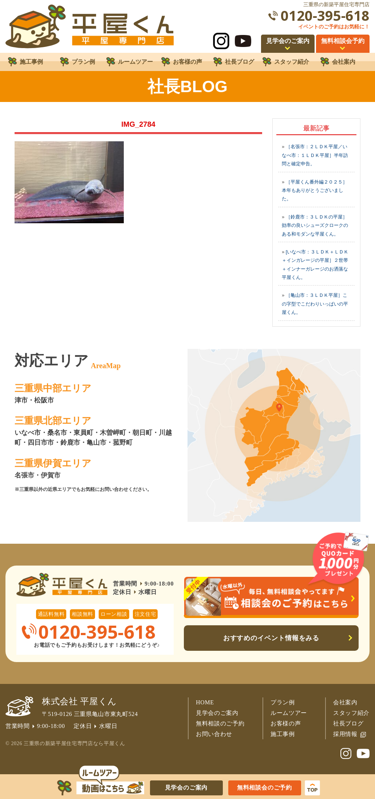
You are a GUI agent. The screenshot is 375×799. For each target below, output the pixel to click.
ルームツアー (289, 713)
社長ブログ (348, 723)
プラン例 (283, 702)
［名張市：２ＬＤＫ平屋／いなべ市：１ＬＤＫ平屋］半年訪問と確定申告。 (315, 155)
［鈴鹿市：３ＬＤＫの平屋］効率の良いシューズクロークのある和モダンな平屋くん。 (315, 225)
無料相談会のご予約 (264, 787)
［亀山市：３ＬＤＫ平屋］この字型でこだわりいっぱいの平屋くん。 (315, 303)
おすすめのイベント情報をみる (271, 638)
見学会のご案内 (217, 713)
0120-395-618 (325, 15)
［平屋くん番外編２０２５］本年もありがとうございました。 (314, 190)
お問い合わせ (214, 734)
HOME (205, 702)
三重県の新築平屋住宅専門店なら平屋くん (74, 743)
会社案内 (345, 702)
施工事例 (283, 734)
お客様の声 (286, 723)
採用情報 (345, 734)
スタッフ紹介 (351, 713)
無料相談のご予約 (220, 723)
